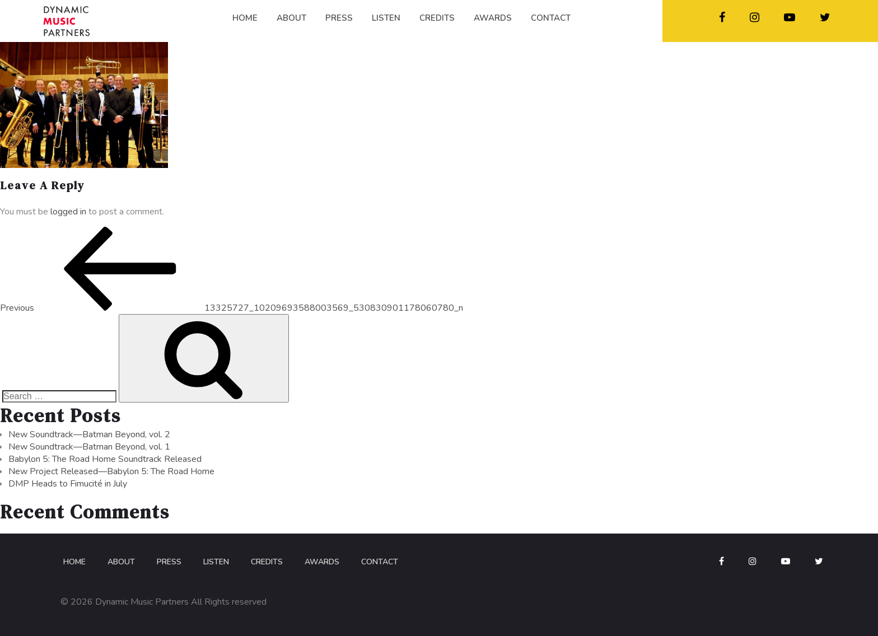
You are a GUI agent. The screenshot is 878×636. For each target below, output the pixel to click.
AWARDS (493, 18)
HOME (245, 18)
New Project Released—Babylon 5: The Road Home (111, 471)
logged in (68, 211)
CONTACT (551, 18)
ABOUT (291, 18)
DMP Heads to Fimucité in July (67, 484)
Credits (267, 561)
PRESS (339, 18)
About (121, 561)
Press (169, 561)
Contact (379, 561)
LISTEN (386, 18)
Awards (322, 561)
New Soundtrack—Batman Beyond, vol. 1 (89, 447)
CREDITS (437, 18)
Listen (216, 561)
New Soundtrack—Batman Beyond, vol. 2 (89, 434)
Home (74, 561)
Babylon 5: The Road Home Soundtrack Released (105, 459)
